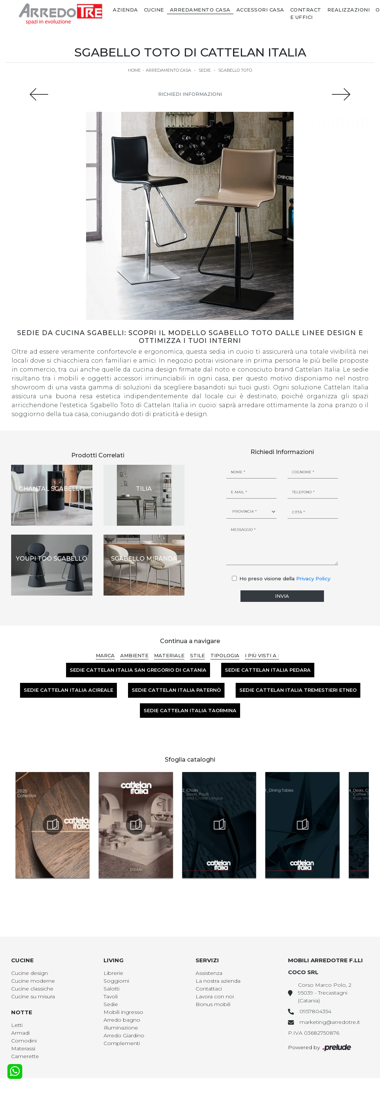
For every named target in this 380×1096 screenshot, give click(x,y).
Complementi (122, 1043)
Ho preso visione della (284, 578)
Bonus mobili (213, 1004)
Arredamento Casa (200, 10)
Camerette (25, 1056)
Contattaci (209, 988)
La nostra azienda (218, 980)
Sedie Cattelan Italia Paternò (176, 690)
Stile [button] (197, 655)
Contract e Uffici (305, 13)
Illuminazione (121, 1027)
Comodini (24, 1040)
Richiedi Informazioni (190, 94)
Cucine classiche (32, 988)
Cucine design (29, 973)
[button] (360, 826)
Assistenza (209, 973)
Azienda (125, 10)
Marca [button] (105, 655)
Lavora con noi (215, 996)
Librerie (113, 973)
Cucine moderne (33, 980)
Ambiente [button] (134, 655)
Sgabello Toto (235, 70)
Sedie (205, 70)
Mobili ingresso (123, 1012)
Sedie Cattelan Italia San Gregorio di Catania (138, 670)
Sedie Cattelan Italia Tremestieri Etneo (298, 690)
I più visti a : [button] (262, 655)
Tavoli (111, 996)
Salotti (111, 988)
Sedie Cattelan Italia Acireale (68, 690)
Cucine (154, 10)
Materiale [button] (169, 655)
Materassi (23, 1048)
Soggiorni (116, 980)
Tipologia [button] (224, 655)
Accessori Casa (260, 10)
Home (134, 70)
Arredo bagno (122, 1019)
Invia (282, 596)
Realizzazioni (348, 10)
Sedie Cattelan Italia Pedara (268, 670)
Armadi (20, 1032)
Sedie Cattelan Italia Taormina (190, 710)
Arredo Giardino (124, 1035)
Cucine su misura (33, 996)
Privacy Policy (313, 578)
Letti (17, 1025)
